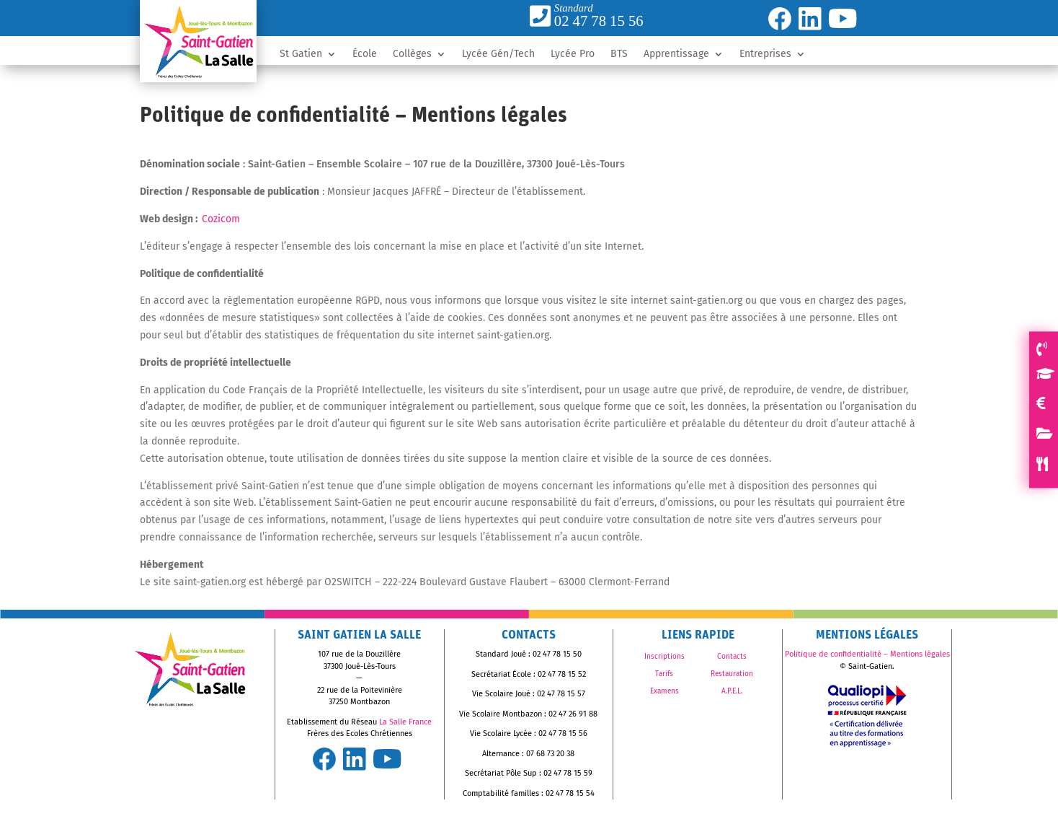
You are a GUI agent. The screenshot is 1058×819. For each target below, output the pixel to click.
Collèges (412, 54)
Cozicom (221, 219)
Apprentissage (676, 54)
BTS (619, 54)
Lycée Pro (573, 54)
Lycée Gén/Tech (498, 54)
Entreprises (765, 54)
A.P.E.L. (731, 691)
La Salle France (405, 722)
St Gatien (301, 54)
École (364, 54)
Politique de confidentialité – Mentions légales (867, 654)
